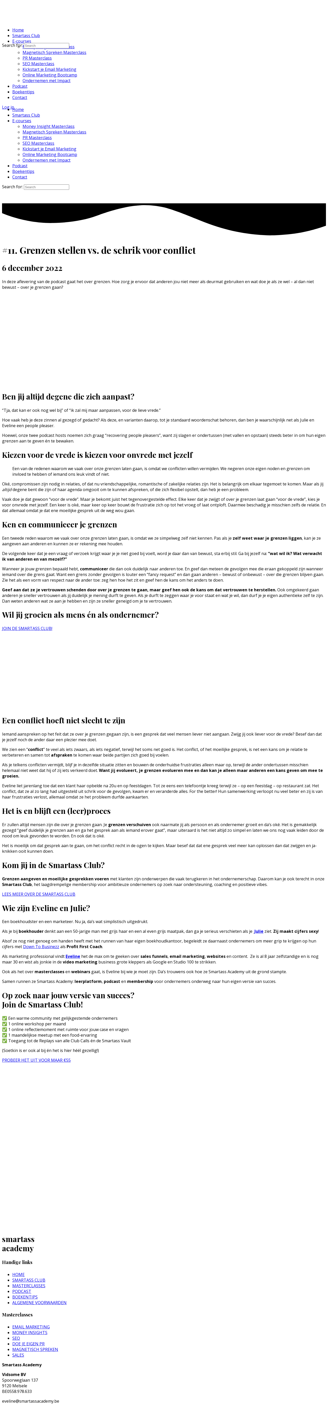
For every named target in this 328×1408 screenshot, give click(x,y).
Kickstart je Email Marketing (49, 149)
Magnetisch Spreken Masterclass (54, 132)
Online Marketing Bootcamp (50, 154)
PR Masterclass (37, 137)
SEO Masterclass (38, 143)
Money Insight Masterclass (49, 126)
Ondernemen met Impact (46, 160)
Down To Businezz (41, 946)
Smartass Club (26, 115)
